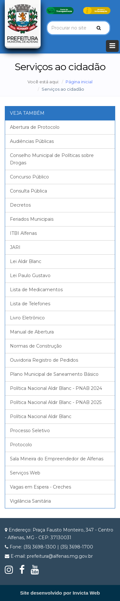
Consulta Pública (28, 191)
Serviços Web (25, 473)
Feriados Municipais (31, 219)
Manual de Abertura (32, 332)
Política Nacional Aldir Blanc (40, 416)
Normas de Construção (36, 346)
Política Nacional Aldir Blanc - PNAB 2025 (55, 402)
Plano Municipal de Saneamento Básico (54, 374)
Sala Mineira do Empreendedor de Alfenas (56, 459)
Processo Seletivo (30, 430)
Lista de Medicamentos (36, 289)
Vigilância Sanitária (30, 501)
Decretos (20, 205)
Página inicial (79, 81)
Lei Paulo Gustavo (30, 275)
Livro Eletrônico (27, 318)
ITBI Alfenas (23, 233)
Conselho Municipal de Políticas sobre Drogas (52, 159)
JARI (15, 247)
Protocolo (21, 445)
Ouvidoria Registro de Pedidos (44, 360)
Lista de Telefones (30, 304)
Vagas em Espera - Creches (40, 487)
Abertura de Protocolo (35, 127)
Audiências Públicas (32, 141)
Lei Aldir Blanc (25, 261)
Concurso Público (29, 177)
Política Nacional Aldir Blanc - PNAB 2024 (56, 388)
